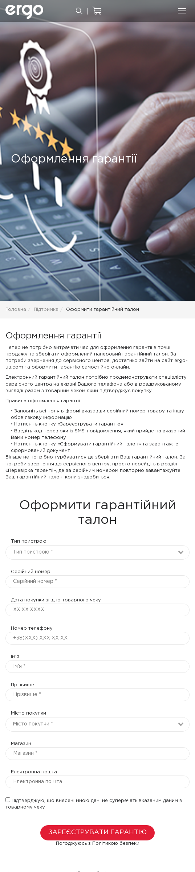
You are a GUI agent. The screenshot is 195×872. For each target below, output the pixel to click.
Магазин (21, 744)
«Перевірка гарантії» (30, 471)
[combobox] (97, 552)
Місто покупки (28, 713)
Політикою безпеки (115, 844)
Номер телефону (32, 628)
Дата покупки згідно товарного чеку (56, 600)
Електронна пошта (34, 772)
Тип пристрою (28, 541)
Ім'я (15, 657)
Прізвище (22, 685)
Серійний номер (30, 572)
